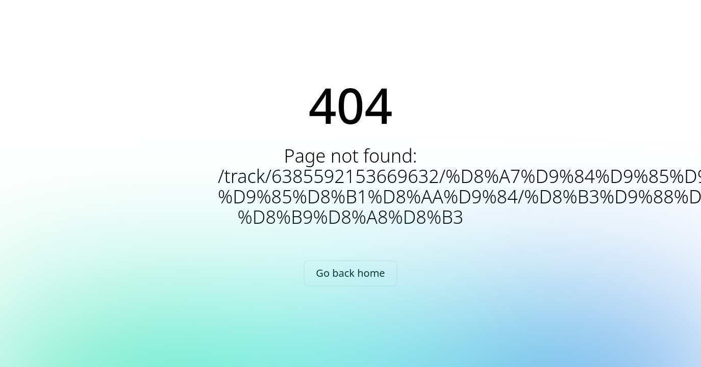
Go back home (350, 273)
